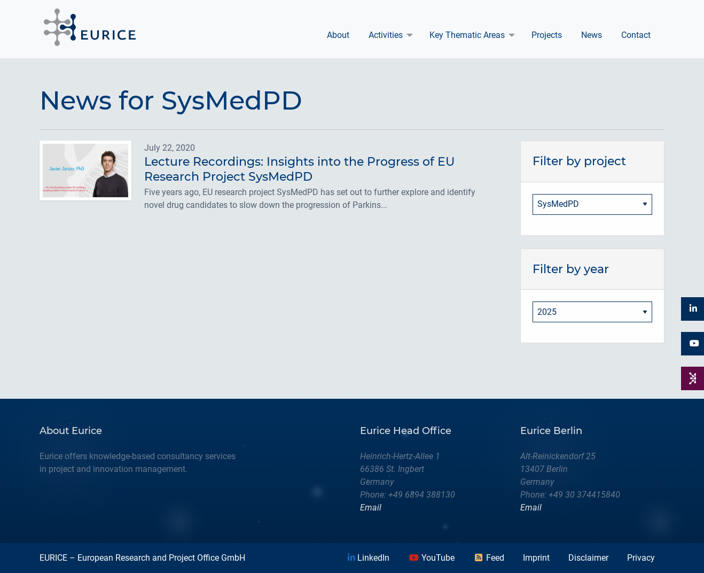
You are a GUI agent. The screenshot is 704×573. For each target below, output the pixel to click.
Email (370, 507)
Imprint (536, 558)
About (338, 35)
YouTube (432, 558)
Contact (636, 35)
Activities (386, 35)
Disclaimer (588, 558)
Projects (546, 35)
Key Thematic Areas (467, 35)
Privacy (641, 558)
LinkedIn (368, 558)
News (591, 35)
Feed (488, 558)
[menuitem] (338, 35)
